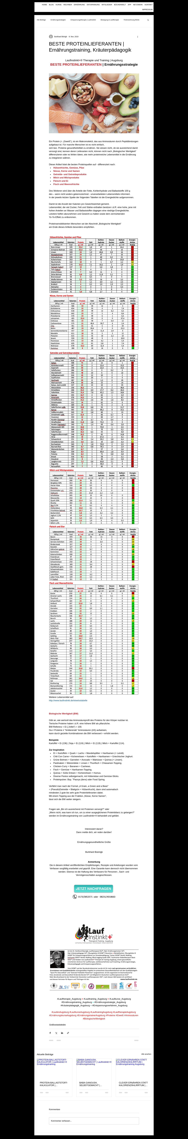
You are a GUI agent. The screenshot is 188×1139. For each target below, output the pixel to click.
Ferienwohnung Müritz (131, 20)
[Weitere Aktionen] (137, 36)
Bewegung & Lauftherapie (110, 20)
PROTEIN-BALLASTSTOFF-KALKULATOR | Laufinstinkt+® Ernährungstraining (54, 1084)
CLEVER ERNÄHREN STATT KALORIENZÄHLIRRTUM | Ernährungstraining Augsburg (133, 1084)
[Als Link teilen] (68, 1033)
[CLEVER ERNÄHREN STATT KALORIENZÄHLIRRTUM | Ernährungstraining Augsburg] (133, 1068)
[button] (148, 20)
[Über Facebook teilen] (50, 1033)
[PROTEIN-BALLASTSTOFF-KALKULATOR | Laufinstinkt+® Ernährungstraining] (54, 1068)
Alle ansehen (146, 1054)
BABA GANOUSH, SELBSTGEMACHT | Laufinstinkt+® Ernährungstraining (89, 1084)
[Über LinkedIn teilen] (62, 1033)
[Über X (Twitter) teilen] (56, 1033)
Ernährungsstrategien (58, 20)
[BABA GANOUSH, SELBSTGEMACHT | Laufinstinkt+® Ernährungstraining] (94, 1068)
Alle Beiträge (41, 20)
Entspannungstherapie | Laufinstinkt (83, 20)
